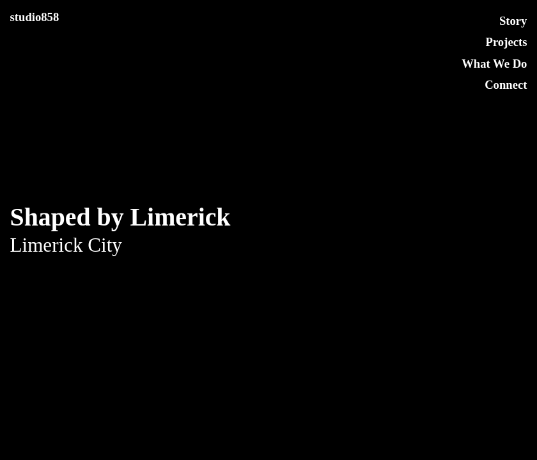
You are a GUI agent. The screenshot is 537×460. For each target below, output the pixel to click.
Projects (506, 42)
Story (513, 20)
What (476, 63)
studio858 (34, 17)
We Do (510, 63)
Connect (506, 84)
